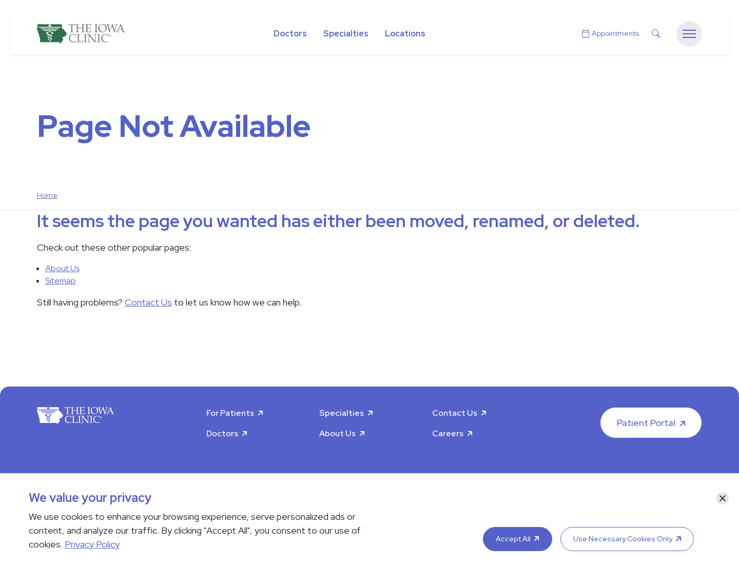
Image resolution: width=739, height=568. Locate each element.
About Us (62, 268)
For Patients (230, 413)
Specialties (345, 33)
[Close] (722, 498)
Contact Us (148, 302)
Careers (447, 433)
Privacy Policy (92, 544)
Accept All (513, 538)
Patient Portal (646, 423)
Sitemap (60, 280)
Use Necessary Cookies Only (622, 538)
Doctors (290, 33)
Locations (405, 33)
